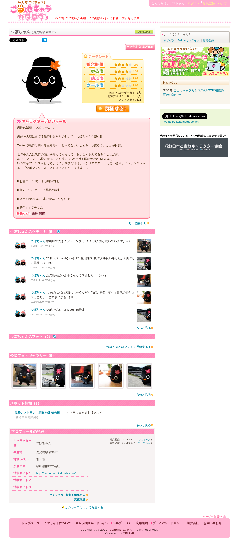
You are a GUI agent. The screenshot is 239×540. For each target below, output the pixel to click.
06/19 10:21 (37, 246)
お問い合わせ (212, 523)
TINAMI (128, 533)
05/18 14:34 (37, 267)
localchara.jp (119, 529)
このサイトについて (57, 523)
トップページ (30, 523)
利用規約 (142, 523)
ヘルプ (222, 3)
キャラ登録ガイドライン (91, 523)
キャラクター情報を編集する (67, 495)
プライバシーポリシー (167, 523)
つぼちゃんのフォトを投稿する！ (128, 347)
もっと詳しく (137, 223)
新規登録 (209, 3)
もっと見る (143, 328)
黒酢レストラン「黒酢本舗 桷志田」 (39, 412)
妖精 (42, 213)
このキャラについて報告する (84, 507)
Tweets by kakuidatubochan (180, 121)
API (128, 523)
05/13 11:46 (37, 280)
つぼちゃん (38, 241)
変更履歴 (79, 499)
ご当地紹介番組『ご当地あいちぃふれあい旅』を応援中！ (103, 18)
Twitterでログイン (189, 40)
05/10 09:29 (37, 301)
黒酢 (35, 213)
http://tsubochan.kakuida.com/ (56, 473)
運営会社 (193, 523)
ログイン (194, 3)
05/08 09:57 (37, 314)
